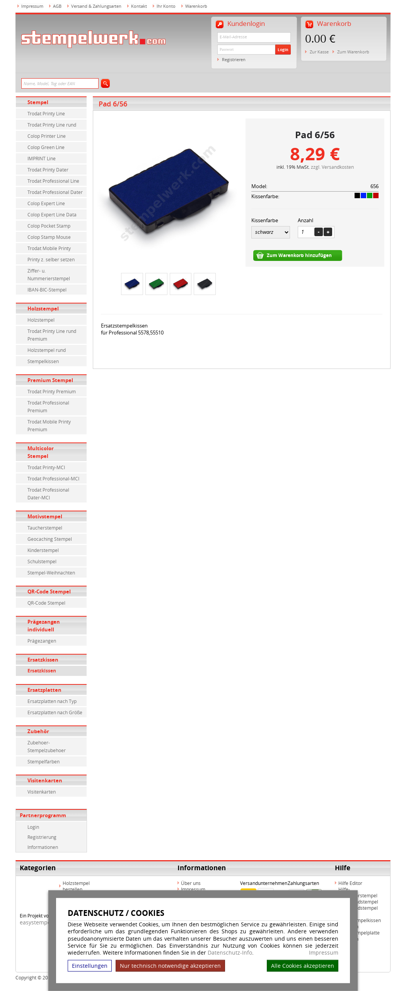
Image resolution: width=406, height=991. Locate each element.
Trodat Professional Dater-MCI (48, 494)
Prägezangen (41, 641)
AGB (57, 6)
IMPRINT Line (41, 158)
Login (283, 49)
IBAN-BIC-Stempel (47, 289)
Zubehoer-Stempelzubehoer (46, 746)
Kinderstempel (43, 550)
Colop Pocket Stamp (48, 226)
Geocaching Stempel (49, 539)
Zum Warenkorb (353, 52)
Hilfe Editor (350, 883)
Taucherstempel (44, 528)
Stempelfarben (43, 761)
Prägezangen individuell (43, 625)
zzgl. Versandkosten (332, 167)
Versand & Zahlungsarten (96, 6)
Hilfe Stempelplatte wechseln (359, 935)
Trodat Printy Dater (47, 169)
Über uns (191, 883)
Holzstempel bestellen (76, 886)
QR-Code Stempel (49, 591)
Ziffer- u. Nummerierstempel (48, 274)
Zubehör (38, 731)
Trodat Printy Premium (51, 391)
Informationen (42, 847)
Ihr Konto (166, 6)
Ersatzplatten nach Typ (52, 701)
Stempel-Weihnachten (51, 572)
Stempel (37, 102)
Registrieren (234, 59)
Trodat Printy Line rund (51, 125)
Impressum (323, 952)
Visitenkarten (44, 780)
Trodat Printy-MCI (46, 467)
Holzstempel (43, 308)
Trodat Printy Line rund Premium (51, 335)
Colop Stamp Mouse (49, 237)
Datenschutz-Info (230, 952)
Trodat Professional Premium (48, 406)
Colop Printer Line (46, 136)
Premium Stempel (50, 380)
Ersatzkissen (42, 659)
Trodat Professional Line (53, 181)
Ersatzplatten (44, 689)
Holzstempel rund (46, 350)
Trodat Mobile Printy (49, 248)
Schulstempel (41, 561)
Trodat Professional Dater (55, 192)
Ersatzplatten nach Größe (54, 712)
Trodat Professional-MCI (53, 478)
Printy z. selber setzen (51, 259)
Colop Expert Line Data (52, 214)
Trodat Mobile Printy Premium (49, 425)
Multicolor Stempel (40, 452)
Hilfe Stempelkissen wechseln (359, 923)
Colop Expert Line (46, 203)
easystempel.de (40, 922)
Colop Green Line (46, 147)
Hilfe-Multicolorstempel (357, 892)
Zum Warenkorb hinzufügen (299, 255)
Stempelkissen (43, 361)
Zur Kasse (319, 52)
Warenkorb (196, 6)
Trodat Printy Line (46, 113)
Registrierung (41, 837)
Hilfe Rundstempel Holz (358, 911)
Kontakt (139, 6)
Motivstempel (44, 516)
